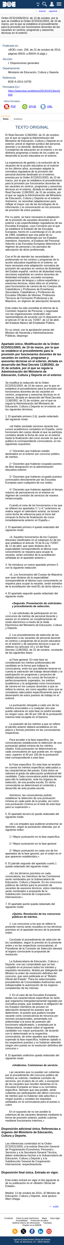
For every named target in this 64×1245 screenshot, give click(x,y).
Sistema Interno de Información (26, 1223)
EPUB (32, 106)
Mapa (44, 1218)
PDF (13, 106)
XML (50, 106)
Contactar (8, 1218)
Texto (5, 119)
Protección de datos (39, 1220)
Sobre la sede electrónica (27, 1218)
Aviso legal (55, 1218)
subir (56, 1206)
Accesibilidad (21, 1220)
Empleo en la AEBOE (31, 1225)
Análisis (18, 119)
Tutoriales (47, 1223)
